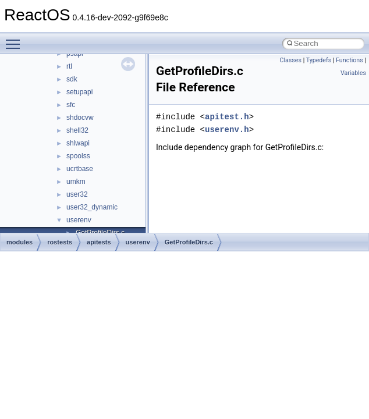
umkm (76, 181)
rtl (69, 66)
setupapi (79, 92)
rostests (59, 242)
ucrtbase (79, 169)
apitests (99, 242)
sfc (70, 105)
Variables (353, 73)
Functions (349, 60)
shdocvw (80, 117)
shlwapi (78, 143)
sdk (71, 79)
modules (19, 242)
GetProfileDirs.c (189, 242)
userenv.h (227, 129)
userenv (78, 220)
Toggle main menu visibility (16, 39)
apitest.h (227, 116)
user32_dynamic (92, 207)
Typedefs (319, 60)
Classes (290, 60)
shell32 (77, 130)
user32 (77, 194)
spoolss (78, 156)
